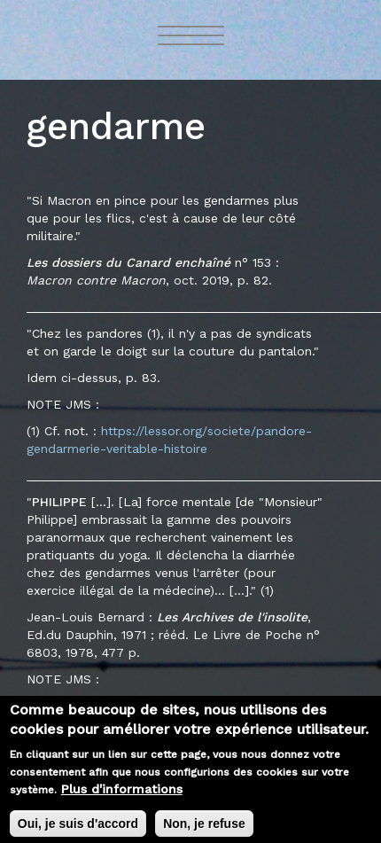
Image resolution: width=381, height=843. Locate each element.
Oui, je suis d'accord (78, 829)
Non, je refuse (204, 829)
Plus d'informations (122, 794)
